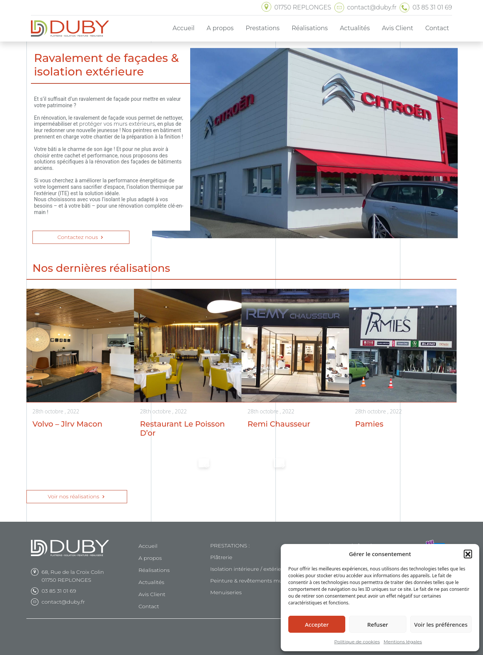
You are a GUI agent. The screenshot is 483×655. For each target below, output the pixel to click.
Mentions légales (403, 641)
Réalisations (154, 570)
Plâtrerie (221, 557)
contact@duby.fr (63, 601)
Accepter (317, 624)
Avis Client (151, 594)
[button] (468, 554)
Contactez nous (81, 237)
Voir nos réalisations (77, 496)
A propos (150, 558)
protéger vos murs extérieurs (117, 123)
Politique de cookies (357, 641)
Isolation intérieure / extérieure (250, 569)
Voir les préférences (441, 624)
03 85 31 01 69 (59, 590)
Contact (148, 606)
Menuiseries (226, 592)
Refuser (377, 624)
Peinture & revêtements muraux (252, 580)
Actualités (151, 582)
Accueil (147, 545)
